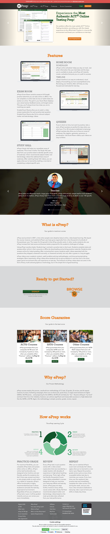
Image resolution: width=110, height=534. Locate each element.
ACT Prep (44, 6)
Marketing (67, 532)
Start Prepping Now (74, 39)
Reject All (64, 529)
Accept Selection (55, 529)
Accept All (45, 529)
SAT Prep (34, 6)
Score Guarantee (66, 6)
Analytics (50, 532)
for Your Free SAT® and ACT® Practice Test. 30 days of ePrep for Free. (35, 293)
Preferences (58, 532)
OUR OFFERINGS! (74, 290)
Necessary (43, 532)
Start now (88, 6)
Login (81, 6)
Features (54, 6)
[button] (8, 23)
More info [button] (29, 361)
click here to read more (78, 1)
